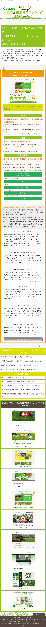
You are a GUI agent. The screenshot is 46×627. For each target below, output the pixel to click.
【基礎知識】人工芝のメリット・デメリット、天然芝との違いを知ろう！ (23, 351)
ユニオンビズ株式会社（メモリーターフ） (23, 540)
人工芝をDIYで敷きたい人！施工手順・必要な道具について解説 (19, 369)
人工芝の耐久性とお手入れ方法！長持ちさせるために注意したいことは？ (21, 361)
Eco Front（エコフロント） (23, 418)
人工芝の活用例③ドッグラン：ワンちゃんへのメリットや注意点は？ (21, 385)
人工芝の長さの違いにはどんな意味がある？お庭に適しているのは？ (20, 365)
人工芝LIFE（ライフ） (23, 438)
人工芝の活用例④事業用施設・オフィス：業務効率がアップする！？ (21, 389)
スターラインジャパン (23, 458)
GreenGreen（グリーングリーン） (23, 560)
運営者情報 (17, 617)
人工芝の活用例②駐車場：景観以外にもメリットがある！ (18, 381)
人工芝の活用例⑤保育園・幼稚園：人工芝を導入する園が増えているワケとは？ (23, 395)
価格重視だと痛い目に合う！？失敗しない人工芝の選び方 (17, 357)
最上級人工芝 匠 (23, 580)
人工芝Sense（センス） (23, 479)
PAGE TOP (39, 614)
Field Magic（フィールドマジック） (23, 499)
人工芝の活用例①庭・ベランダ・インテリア (14, 377)
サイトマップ (28, 617)
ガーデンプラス (23, 600)
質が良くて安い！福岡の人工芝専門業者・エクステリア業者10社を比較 (23, 404)
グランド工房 (23, 519)
